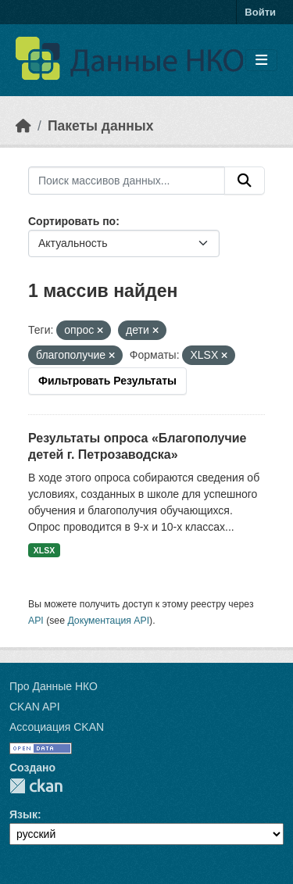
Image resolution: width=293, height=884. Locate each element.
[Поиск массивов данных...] (126, 180)
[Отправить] (244, 180)
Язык (23, 814)
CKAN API (34, 706)
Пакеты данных (101, 126)
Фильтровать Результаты (107, 380)
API (36, 620)
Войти (260, 12)
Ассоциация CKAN (56, 727)
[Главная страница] (23, 126)
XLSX (44, 550)
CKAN (36, 786)
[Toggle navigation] (261, 60)
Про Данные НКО (53, 686)
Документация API (108, 620)
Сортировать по (72, 221)
